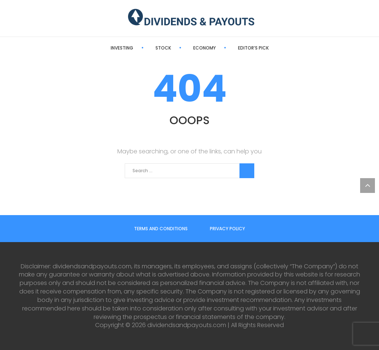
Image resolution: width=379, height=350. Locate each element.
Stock (163, 48)
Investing (122, 48)
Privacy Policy (227, 228)
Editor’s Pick (253, 48)
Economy (204, 48)
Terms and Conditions (161, 228)
